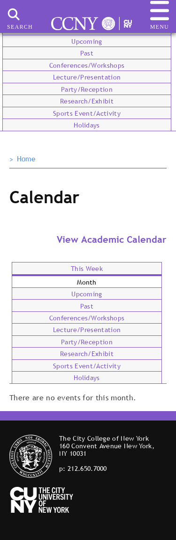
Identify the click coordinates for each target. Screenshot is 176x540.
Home (26, 159)
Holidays (87, 125)
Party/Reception (87, 89)
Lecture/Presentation (87, 77)
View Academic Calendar (112, 239)
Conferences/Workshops (87, 65)
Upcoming (86, 41)
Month (87, 282)
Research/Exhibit (87, 101)
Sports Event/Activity (87, 113)
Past (86, 53)
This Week (87, 268)
